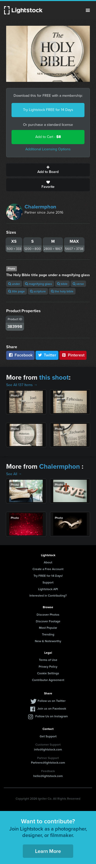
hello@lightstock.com (48, 776)
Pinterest (72, 355)
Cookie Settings (48, 673)
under (14, 284)
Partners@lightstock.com (48, 762)
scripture (38, 291)
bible (62, 284)
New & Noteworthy (48, 641)
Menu (88, 10)
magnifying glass (38, 284)
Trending (48, 634)
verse (78, 284)
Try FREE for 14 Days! (48, 575)
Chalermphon (40, 207)
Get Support (48, 736)
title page (16, 291)
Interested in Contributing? (48, 595)
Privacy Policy (48, 666)
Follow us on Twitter (52, 701)
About (48, 562)
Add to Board (48, 169)
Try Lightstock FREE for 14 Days (48, 109)
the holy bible (62, 291)
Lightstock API (48, 589)
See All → (14, 474)
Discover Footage (48, 621)
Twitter (47, 355)
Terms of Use (48, 660)
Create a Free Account (48, 569)
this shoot (54, 377)
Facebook (20, 355)
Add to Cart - (48, 136)
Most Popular (48, 627)
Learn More (48, 851)
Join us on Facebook (51, 708)
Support (48, 582)
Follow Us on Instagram (51, 716)
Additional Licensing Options (48, 149)
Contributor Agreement (48, 680)
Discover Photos (48, 614)
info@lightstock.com (48, 749)
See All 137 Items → (21, 385)
